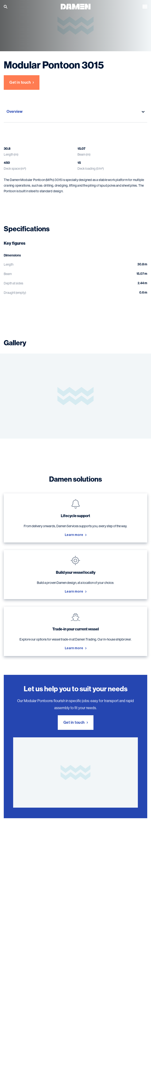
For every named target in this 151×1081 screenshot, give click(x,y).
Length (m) (11, 154)
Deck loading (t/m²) (90, 168)
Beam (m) (83, 154)
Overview (75, 111)
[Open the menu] (145, 6)
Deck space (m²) (15, 168)
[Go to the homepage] (75, 6)
